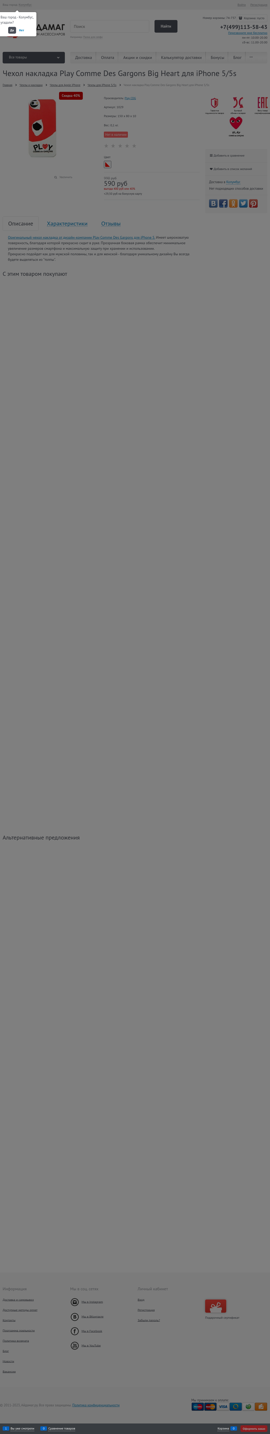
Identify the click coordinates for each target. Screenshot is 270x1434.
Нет (21, 30)
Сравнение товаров (61, 1428)
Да (12, 30)
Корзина (223, 1428)
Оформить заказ (254, 1429)
